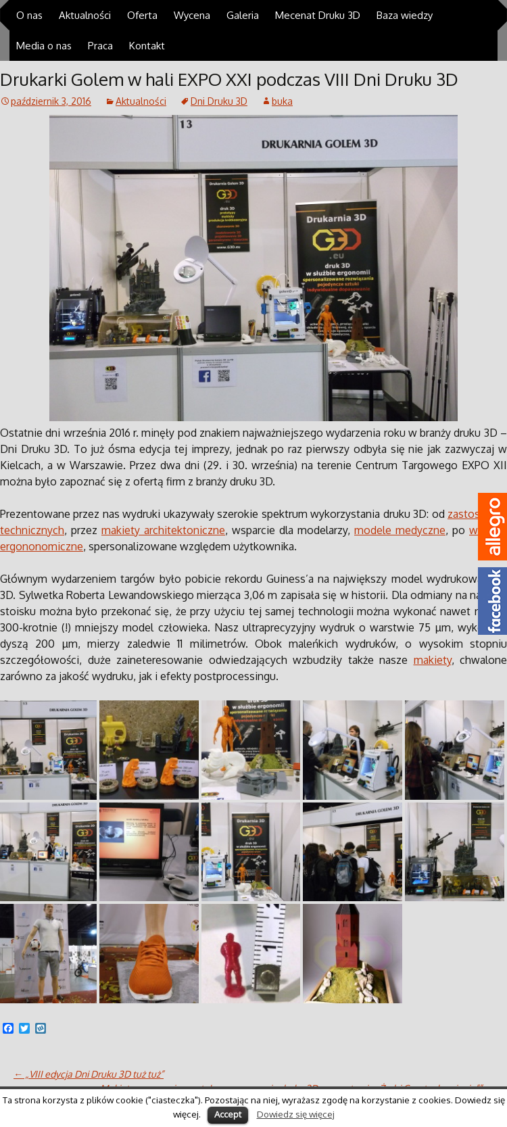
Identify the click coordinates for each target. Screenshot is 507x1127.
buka (282, 101)
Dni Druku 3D (219, 101)
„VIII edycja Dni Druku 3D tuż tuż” (89, 1074)
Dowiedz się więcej (296, 1114)
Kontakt (147, 45)
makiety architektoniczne (163, 530)
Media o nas (44, 45)
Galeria (242, 15)
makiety (433, 660)
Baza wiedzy (405, 15)
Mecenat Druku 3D (317, 15)
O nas (29, 15)
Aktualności (85, 15)
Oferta (142, 15)
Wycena (192, 15)
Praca (100, 45)
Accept (227, 1114)
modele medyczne (399, 530)
